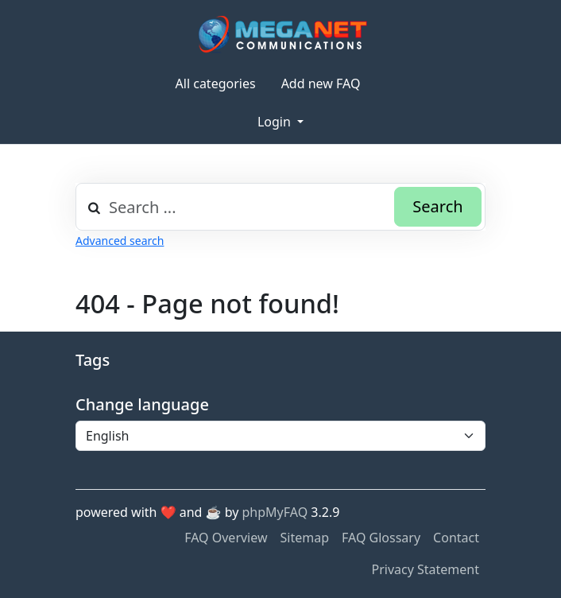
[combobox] (280, 207)
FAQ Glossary (381, 537)
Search (437, 206)
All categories (216, 83)
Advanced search (119, 240)
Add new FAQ (321, 83)
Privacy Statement (425, 569)
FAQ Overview (225, 537)
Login (275, 121)
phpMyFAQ (275, 512)
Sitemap (305, 537)
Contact (456, 537)
